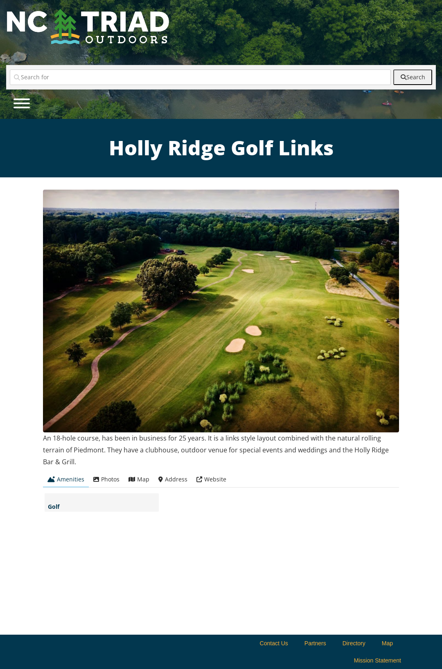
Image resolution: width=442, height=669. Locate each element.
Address (172, 479)
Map (139, 479)
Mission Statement (377, 660)
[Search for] (200, 77)
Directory (354, 643)
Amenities (65, 479)
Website (211, 479)
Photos (106, 479)
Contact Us (274, 643)
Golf (53, 506)
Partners (315, 643)
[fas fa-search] (412, 77)
